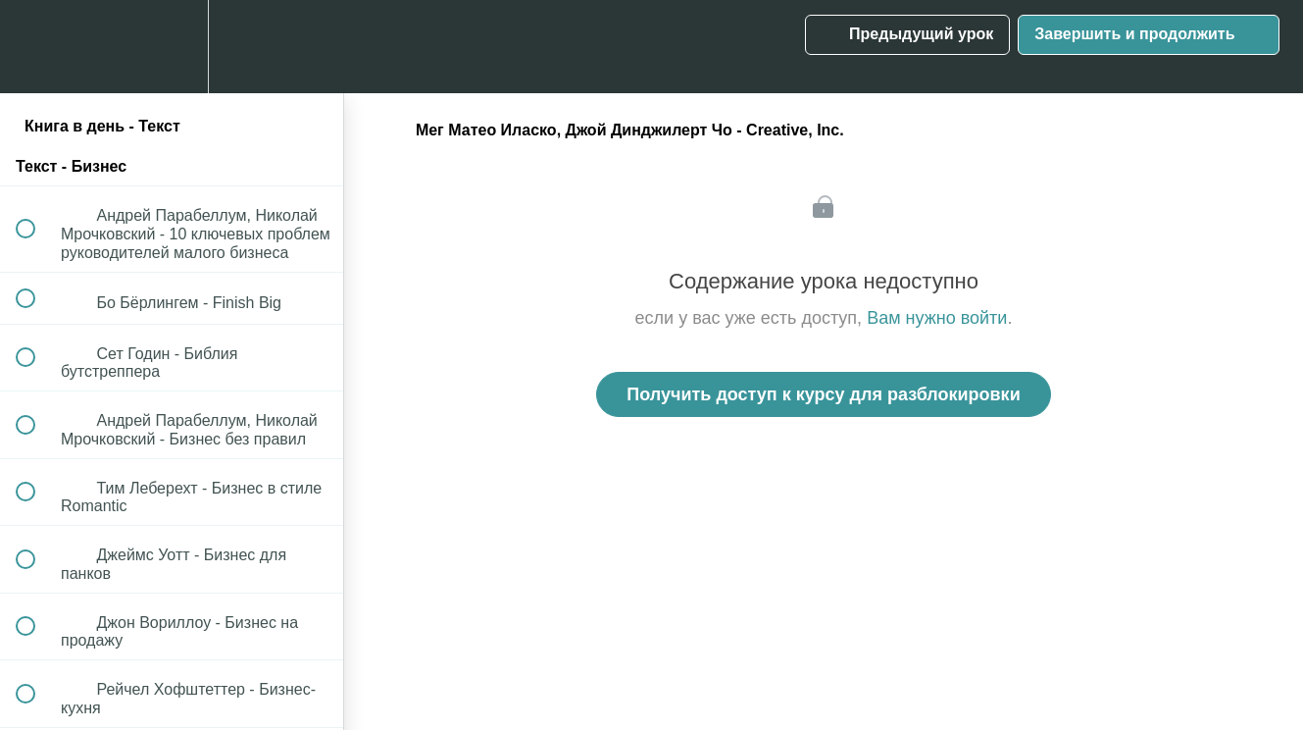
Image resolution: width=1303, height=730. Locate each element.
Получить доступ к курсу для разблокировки (823, 394)
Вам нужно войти (937, 318)
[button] (36, 46)
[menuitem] (171, 46)
